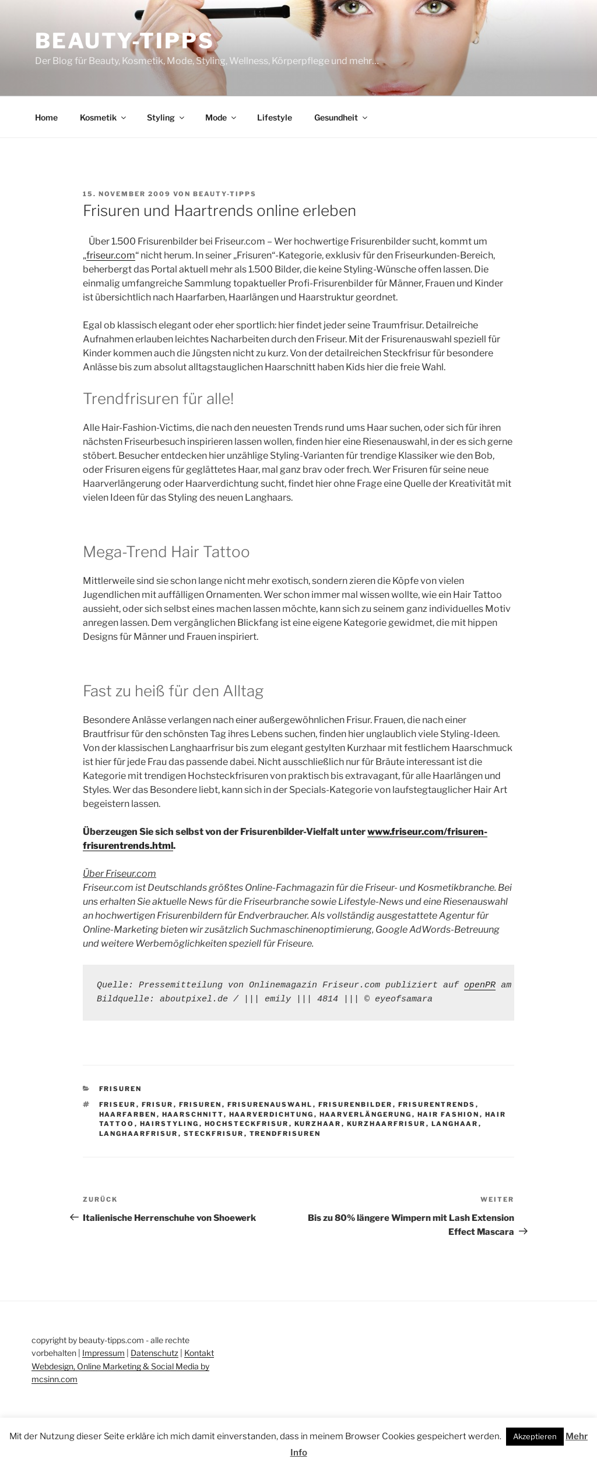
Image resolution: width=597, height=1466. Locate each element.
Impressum (103, 1353)
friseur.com (110, 255)
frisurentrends (437, 1104)
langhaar (455, 1124)
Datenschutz (154, 1353)
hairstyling (169, 1124)
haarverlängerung (365, 1114)
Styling (166, 117)
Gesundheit (341, 117)
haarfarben (128, 1114)
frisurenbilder (355, 1104)
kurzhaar (318, 1124)
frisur (158, 1104)
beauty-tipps (225, 194)
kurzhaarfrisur (386, 1124)
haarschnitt (193, 1114)
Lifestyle (274, 117)
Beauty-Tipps (125, 41)
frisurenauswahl (270, 1104)
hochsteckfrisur (247, 1124)
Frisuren (120, 1089)
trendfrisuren (285, 1133)
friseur (117, 1104)
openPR (480, 985)
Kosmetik (104, 117)
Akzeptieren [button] (535, 1436)
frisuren (200, 1104)
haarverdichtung (271, 1114)
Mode (221, 117)
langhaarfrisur (138, 1133)
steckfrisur (214, 1133)
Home (46, 117)
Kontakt (199, 1353)
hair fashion (448, 1114)
